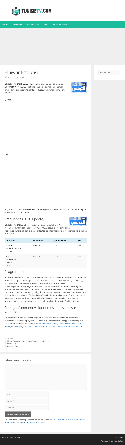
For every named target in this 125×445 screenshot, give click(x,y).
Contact (119, 437)
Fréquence (17, 341)
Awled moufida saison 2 (69, 326)
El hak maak (16, 326)
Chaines (10, 338)
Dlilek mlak (28, 326)
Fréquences (17, 24)
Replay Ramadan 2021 (62, 24)
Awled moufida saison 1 (46, 326)
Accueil (5, 24)
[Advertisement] (62, 45)
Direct (46, 24)
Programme (36, 341)
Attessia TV (11, 343)
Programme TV (33, 24)
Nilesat (28, 341)
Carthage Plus (12, 346)
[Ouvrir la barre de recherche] (121, 24)
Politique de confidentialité (112, 441)
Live (23, 341)
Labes (54, 323)
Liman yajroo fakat (67, 323)
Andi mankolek (44, 323)
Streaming (46, 341)
